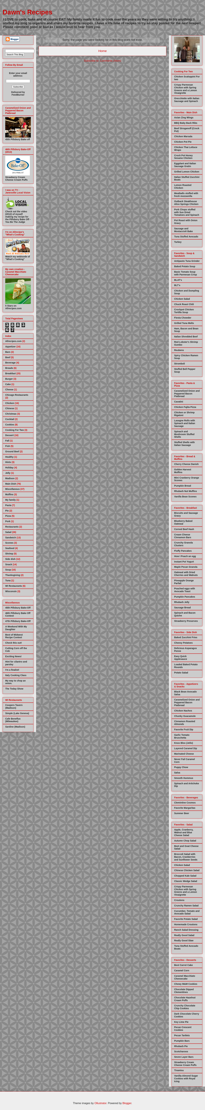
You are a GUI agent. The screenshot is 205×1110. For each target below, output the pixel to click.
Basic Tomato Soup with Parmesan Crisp (185, 273)
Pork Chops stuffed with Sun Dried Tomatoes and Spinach (186, 212)
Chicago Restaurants (16, 395)
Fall (7, 440)
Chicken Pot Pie (183, 141)
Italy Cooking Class (15, 675)
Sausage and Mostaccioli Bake (183, 230)
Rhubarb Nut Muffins (185, 491)
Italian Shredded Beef (186, 336)
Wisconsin (11, 591)
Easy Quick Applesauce (180, 657)
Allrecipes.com (13, 341)
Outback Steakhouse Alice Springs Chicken (186, 202)
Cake (8, 384)
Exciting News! (13, 656)
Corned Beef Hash (184, 529)
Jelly (7, 473)
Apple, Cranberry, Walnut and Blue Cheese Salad (183, 832)
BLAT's (178, 280)
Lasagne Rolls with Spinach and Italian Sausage (184, 423)
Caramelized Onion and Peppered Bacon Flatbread (187, 394)
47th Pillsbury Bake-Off (18, 621)
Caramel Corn (181, 970)
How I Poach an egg (185, 556)
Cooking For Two (14, 430)
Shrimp (9, 553)
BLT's (177, 285)
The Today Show (14, 688)
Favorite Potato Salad (186, 919)
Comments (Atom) (110, 60)
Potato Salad (181, 672)
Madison (10, 478)
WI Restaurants (13, 586)
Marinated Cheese (184, 753)
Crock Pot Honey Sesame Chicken (183, 157)
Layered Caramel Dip (185, 748)
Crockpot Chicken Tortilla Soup (184, 311)
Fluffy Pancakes (183, 551)
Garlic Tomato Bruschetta (181, 736)
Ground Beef (12, 451)
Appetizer (10, 346)
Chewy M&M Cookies (185, 984)
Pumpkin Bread (182, 485)
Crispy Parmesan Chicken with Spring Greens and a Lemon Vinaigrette (185, 88)
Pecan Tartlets (182, 1035)
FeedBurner (18, 94)
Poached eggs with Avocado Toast (184, 590)
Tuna (7, 580)
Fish (7, 446)
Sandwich (10, 537)
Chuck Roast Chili (184, 304)
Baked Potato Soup (184, 266)
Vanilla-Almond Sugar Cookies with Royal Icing (186, 1078)
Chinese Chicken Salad (186, 870)
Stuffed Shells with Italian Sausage (184, 443)
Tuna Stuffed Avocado (186, 236)
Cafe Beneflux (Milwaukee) (12, 720)
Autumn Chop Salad (185, 840)
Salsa (177, 772)
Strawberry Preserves (186, 621)
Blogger (127, 1103)
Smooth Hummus (183, 778)
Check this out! (13, 642)
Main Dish (10, 483)
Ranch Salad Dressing (186, 930)
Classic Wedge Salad (185, 881)
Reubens (179, 350)
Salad (8, 532)
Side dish (10, 559)
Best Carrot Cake (183, 965)
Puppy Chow (181, 767)
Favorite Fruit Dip (183, 729)
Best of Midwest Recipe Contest (14, 636)
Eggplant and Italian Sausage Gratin (185, 165)
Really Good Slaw (183, 940)
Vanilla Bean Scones (185, 496)
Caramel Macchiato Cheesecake (184, 977)
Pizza (8, 516)
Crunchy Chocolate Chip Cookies (184, 1007)
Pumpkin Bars (182, 1041)
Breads (9, 368)
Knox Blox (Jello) (183, 743)
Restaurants (12, 526)
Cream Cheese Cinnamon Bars (182, 536)
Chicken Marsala (183, 136)
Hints (8, 462)
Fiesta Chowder (182, 317)
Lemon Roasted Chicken (182, 186)
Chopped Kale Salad (185, 875)
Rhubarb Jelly (181, 602)
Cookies (9, 424)
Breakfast (10, 373)
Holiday (9, 467)
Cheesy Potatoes (183, 642)
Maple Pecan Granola (185, 567)
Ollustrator (100, 1103)
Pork (7, 521)
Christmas (10, 413)
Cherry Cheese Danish (186, 464)
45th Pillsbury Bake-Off (18, 607)
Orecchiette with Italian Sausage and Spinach (186, 99)
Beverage (10, 362)
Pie (7, 510)
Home (102, 51)
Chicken (9, 403)
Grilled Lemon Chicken (186, 171)
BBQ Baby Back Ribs (185, 123)
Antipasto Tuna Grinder (187, 261)
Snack (8, 564)
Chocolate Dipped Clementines (184, 990)
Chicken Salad (182, 299)
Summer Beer (181, 813)
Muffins (9, 494)
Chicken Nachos (183, 710)
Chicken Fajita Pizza (185, 407)
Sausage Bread (182, 607)
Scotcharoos (181, 1051)
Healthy (9, 457)
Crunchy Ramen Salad (186, 905)
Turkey (178, 242)
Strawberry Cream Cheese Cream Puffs (185, 1063)
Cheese (9, 389)
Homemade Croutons (185, 924)
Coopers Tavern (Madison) (14, 706)
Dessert (9, 435)
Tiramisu (179, 1070)
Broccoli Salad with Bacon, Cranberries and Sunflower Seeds (185, 857)
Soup (8, 569)
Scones (9, 542)
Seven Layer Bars (184, 1057)
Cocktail (9, 419)
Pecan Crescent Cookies (182, 1028)
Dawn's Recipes (27, 12)
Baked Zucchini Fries (185, 637)
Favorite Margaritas (184, 808)
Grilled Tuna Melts (184, 323)
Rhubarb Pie (181, 1046)
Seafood (9, 548)
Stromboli (179, 363)
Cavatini (178, 401)
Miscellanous (12, 489)
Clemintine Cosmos (185, 802)
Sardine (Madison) (15, 726)
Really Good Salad (184, 935)
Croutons (179, 900)
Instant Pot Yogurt (184, 561)
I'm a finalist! (12, 670)
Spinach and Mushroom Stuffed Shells (184, 434)
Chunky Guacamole (185, 716)
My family (10, 500)
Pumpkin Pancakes (184, 596)
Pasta (8, 505)
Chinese (9, 408)
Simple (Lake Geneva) (17, 713)
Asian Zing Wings (183, 117)
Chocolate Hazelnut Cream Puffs (184, 999)
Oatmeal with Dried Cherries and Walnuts (186, 573)
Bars (7, 352)
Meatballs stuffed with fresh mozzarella (186, 194)
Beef (7, 357)
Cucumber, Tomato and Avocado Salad (187, 912)
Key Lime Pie (181, 1022)
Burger (9, 379)
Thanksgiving (12, 575)
